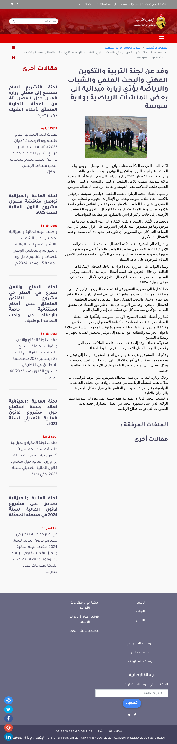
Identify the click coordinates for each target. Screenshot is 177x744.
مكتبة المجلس (140, 652)
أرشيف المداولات (106, 4)
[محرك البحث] (33, 21)
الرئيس (140, 603)
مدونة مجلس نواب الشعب (122, 48)
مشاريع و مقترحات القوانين (84, 605)
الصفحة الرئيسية (157, 48)
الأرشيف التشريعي (140, 643)
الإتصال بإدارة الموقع (28, 738)
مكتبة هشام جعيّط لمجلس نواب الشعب (143, 4)
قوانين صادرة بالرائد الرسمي (84, 619)
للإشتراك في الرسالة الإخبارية (146, 685)
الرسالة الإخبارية (142, 675)
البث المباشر (86, 4)
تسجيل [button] (132, 703)
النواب (140, 612)
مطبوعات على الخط (84, 631)
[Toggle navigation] (161, 38)
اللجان (140, 621)
